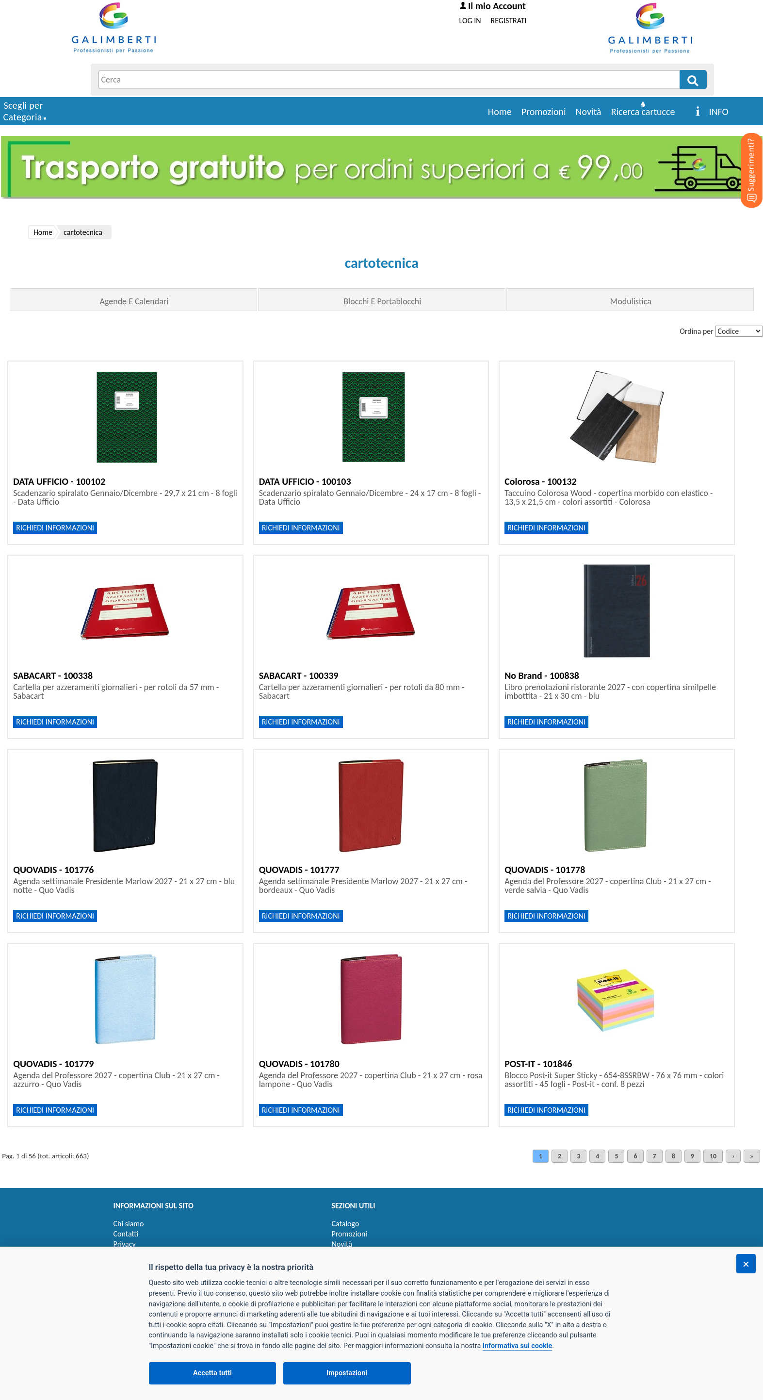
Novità (588, 111)
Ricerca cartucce (643, 111)
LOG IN (470, 20)
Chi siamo (129, 1223)
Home (500, 111)
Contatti (126, 1233)
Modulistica (630, 301)
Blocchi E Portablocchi (382, 301)
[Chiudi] (746, 1263)
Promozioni (543, 111)
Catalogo (345, 1223)
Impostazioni (346, 1373)
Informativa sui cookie (517, 1346)
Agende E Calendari (134, 301)
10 (713, 1156)
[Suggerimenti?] (743, 155)
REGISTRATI (509, 20)
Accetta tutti (212, 1373)
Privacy (125, 1244)
